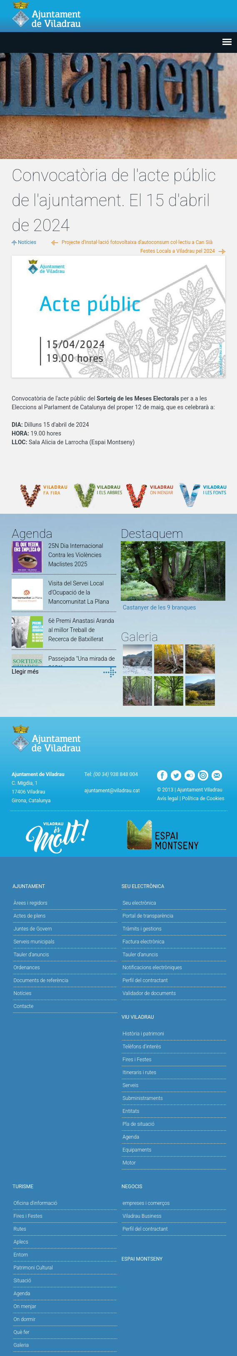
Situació (22, 1281)
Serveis (130, 1085)
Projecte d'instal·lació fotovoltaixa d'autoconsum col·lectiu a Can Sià (137, 242)
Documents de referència (41, 980)
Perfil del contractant (145, 980)
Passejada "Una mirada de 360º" (81, 663)
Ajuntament (63, 885)
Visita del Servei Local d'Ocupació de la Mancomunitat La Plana (78, 592)
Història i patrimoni (143, 1034)
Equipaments (136, 1150)
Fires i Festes (136, 1059)
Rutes (20, 1229)
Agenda (130, 1137)
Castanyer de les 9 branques (159, 607)
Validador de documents (149, 993)
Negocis (173, 1185)
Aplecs (21, 1242)
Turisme (63, 1185)
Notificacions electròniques (152, 967)
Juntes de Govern (33, 929)
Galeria (21, 1345)
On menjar (25, 1306)
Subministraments (142, 1098)
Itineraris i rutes (139, 1072)
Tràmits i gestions (142, 929)
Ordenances (27, 967)
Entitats (130, 1111)
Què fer (22, 1332)
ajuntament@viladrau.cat (112, 791)
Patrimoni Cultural (33, 1268)
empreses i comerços (146, 1203)
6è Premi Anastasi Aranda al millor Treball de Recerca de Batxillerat (81, 629)
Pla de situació (138, 1124)
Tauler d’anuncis (140, 955)
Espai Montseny (142, 1259)
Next (219, 578)
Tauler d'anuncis (31, 955)
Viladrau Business (141, 1216)
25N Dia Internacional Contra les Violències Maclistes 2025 (75, 554)
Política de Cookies (203, 798)
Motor (129, 1163)
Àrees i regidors (30, 903)
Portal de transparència (147, 916)
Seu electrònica (139, 903)
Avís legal (167, 798)
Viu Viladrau (173, 1016)
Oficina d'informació (35, 1203)
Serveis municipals (34, 942)
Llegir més (25, 671)
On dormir (24, 1319)
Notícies (27, 242)
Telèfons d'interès (141, 1047)
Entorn (21, 1255)
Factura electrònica (143, 942)
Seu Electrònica (173, 885)
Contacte (24, 1006)
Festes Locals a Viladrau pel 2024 (177, 251)
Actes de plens (30, 916)
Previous (127, 578)
